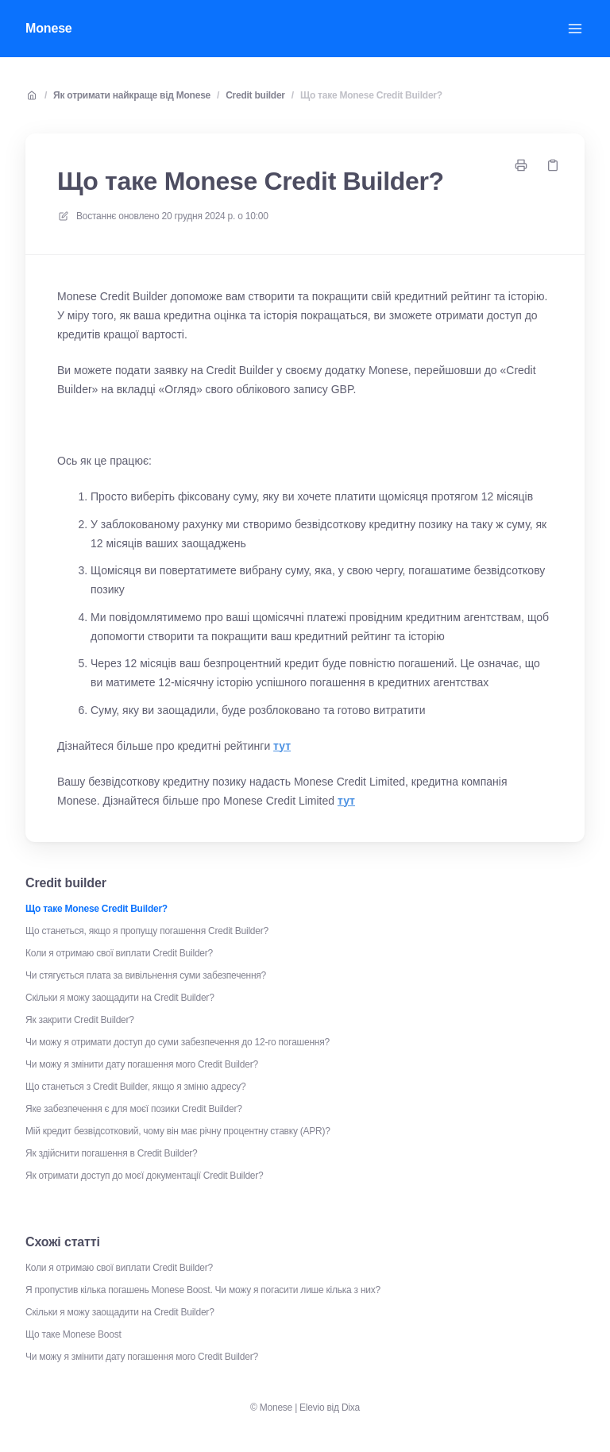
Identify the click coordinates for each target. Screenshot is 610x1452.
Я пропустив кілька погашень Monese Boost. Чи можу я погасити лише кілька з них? (202, 1290)
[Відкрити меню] (575, 28)
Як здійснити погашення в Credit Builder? (111, 1153)
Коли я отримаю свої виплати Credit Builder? (119, 953)
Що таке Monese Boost (73, 1334)
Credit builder (255, 95)
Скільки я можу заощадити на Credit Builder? (119, 997)
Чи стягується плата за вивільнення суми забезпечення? (145, 975)
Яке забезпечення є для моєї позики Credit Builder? (133, 1108)
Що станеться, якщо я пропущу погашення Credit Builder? (146, 930)
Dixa (351, 1407)
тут (282, 746)
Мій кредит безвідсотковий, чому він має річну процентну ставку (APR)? (177, 1131)
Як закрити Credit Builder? (79, 1019)
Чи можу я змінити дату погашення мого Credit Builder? (141, 1064)
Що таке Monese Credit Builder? (371, 95)
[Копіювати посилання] (553, 165)
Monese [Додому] (48, 28)
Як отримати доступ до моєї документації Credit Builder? (144, 1175)
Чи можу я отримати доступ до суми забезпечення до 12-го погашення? (177, 1042)
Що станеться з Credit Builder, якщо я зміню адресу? (135, 1086)
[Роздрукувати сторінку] (521, 165)
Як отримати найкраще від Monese (131, 95)
